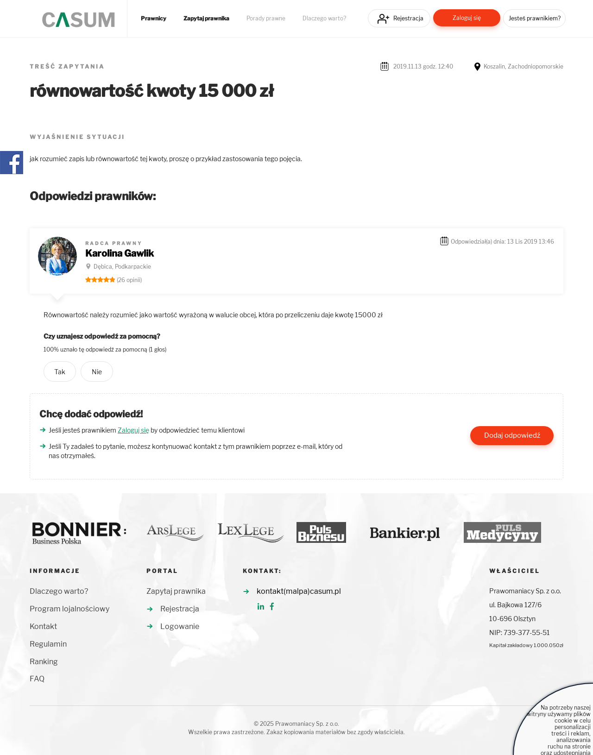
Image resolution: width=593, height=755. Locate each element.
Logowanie (179, 626)
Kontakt (43, 626)
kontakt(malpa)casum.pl (299, 591)
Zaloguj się (467, 17)
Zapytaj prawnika (206, 18)
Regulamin (48, 644)
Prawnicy (153, 18)
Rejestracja (408, 18)
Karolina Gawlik (119, 253)
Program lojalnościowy (69, 608)
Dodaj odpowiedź (512, 435)
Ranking (44, 661)
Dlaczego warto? (324, 18)
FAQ (37, 678)
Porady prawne (265, 18)
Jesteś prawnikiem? (535, 18)
